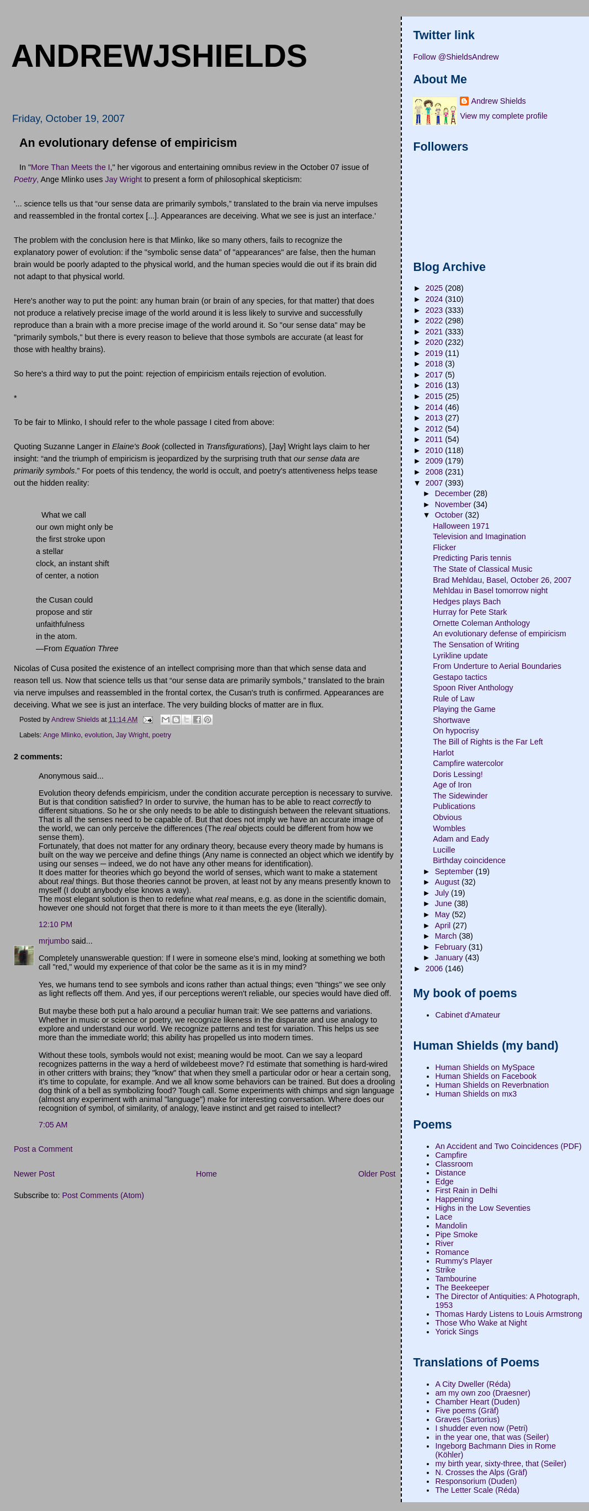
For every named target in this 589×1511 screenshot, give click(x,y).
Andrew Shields (498, 101)
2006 (435, 968)
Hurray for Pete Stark (470, 612)
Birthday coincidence (469, 860)
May (443, 914)
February (452, 947)
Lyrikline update (460, 655)
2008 (435, 471)
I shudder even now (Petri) (481, 1428)
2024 (435, 299)
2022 (435, 320)
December (454, 493)
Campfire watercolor (468, 763)
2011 (435, 439)
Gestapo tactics (460, 677)
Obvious (447, 817)
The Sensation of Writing (476, 644)
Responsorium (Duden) (476, 1481)
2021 (435, 331)
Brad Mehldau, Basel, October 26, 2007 (502, 580)
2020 (435, 342)
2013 (435, 417)
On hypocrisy (456, 730)
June (444, 903)
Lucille (444, 849)
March (447, 936)
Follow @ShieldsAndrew (455, 56)
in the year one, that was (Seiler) (492, 1437)
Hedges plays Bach (467, 601)
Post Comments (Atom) (103, 1195)
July (443, 892)
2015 (435, 396)
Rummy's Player (463, 1261)
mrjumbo (54, 941)
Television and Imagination (479, 536)
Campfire (451, 1155)
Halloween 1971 (461, 526)
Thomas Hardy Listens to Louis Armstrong (508, 1314)
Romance (452, 1252)
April (444, 925)
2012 (435, 428)
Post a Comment (43, 1149)
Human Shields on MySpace (484, 1067)
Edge (444, 1181)
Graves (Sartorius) (467, 1419)
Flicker (444, 547)
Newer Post (34, 1173)
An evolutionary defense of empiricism (499, 633)
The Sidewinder (460, 795)
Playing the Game (464, 709)
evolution (98, 735)
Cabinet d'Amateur (467, 1014)
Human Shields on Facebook (486, 1076)
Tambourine (455, 1278)
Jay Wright (123, 179)
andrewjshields (159, 55)
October (450, 514)
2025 (435, 288)
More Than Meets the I (70, 167)
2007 (435, 482)
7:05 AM (53, 1124)
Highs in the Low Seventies (482, 1208)
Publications (454, 806)
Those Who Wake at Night (481, 1322)
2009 (435, 460)
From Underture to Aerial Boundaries (497, 666)
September (455, 871)
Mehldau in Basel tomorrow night (490, 590)
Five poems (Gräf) (466, 1410)
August (448, 881)
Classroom (454, 1163)
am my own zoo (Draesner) (482, 1392)
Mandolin (451, 1225)
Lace (443, 1216)
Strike (445, 1269)
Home (206, 1173)
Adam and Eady (461, 838)
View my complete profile (504, 115)
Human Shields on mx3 (476, 1093)
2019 (435, 353)
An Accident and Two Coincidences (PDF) (508, 1146)
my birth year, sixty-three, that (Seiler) (500, 1463)
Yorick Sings (456, 1331)
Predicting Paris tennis (472, 558)
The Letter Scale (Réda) (477, 1490)
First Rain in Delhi (466, 1190)
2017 (435, 374)
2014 (435, 407)
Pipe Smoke (456, 1234)
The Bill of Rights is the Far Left (488, 741)
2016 (435, 385)
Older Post (377, 1173)
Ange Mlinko (62, 735)
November (454, 504)
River (444, 1243)
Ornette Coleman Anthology (481, 623)
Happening (454, 1199)
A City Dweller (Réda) (473, 1384)
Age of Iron (452, 784)
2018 (435, 363)
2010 (435, 450)
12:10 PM (55, 924)
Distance (450, 1172)
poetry (161, 735)
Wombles (449, 828)
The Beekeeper (462, 1287)
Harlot (443, 752)
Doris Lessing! (458, 774)
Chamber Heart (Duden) (477, 1401)
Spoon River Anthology (473, 687)
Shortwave (451, 720)
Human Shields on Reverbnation (492, 1085)
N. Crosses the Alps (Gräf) (481, 1472)
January (450, 957)
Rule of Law (454, 698)
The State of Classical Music (482, 569)
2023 (435, 310)
